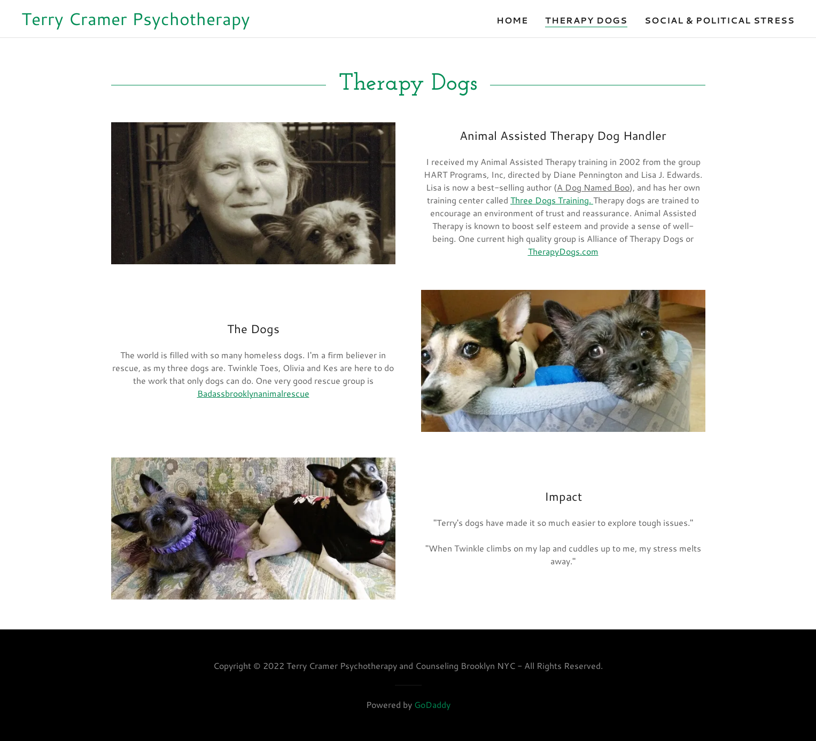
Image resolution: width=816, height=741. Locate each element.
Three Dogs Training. (551, 200)
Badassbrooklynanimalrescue (253, 393)
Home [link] (512, 20)
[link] (135, 21)
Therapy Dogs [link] (586, 20)
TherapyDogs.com (563, 251)
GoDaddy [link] (432, 704)
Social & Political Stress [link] (719, 20)
